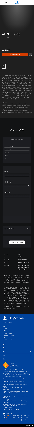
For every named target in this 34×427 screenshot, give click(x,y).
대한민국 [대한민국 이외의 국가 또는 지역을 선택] (7, 413)
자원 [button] (17, 355)
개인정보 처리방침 (8, 417)
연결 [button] (17, 359)
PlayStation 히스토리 (8, 340)
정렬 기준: (7, 192)
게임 (6, 322)
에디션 (6, 171)
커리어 (4, 331)
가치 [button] (17, 348)
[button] (17, 242)
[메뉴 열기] (2, 2)
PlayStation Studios (7, 333)
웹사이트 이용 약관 (14, 417)
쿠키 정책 (18, 416)
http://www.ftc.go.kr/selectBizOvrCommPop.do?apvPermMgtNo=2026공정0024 (16, 391)
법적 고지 (4, 416)
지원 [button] (17, 351)
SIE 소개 (5, 328)
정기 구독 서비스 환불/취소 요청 (27, 417)
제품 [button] (17, 344)
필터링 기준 (7, 182)
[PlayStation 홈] (17, 2)
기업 (4, 337)
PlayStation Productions (9, 335)
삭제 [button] (28, 229)
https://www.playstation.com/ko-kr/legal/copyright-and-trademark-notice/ (13, 377)
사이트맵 (21, 418)
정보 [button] (17, 326)
